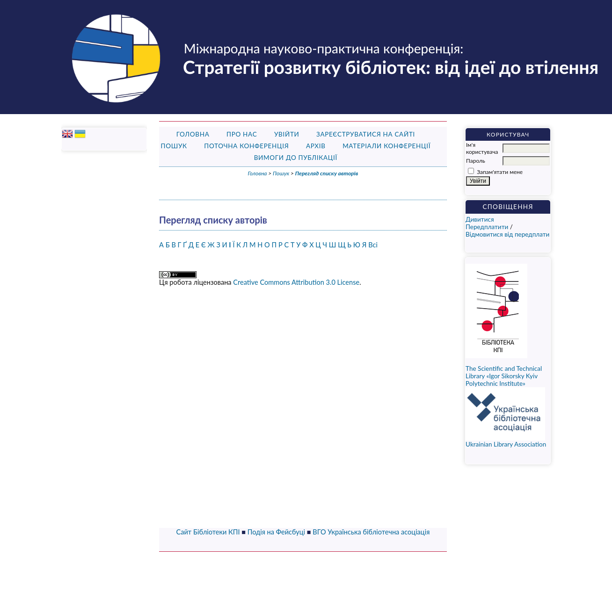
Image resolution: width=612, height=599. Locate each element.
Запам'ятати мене (500, 171)
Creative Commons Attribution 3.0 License (296, 282)
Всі (373, 245)
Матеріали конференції (386, 146)
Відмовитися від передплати (507, 234)
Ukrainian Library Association (506, 441)
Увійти (286, 134)
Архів (316, 146)
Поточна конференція (246, 146)
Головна (193, 134)
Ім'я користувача (482, 148)
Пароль (475, 160)
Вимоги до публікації (295, 157)
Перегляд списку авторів (326, 173)
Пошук (174, 146)
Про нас (241, 134)
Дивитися (480, 219)
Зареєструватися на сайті (365, 134)
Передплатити (487, 227)
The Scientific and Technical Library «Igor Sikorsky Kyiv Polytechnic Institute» (504, 376)
